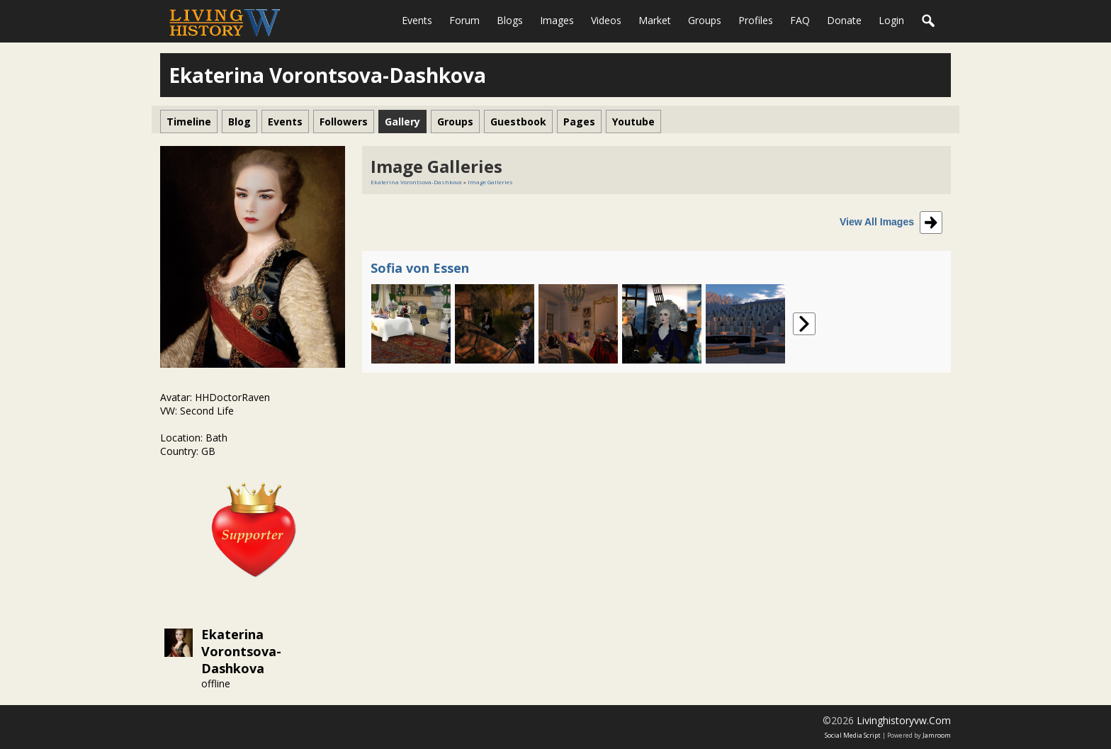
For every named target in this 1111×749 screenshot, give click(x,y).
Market (654, 20)
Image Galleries (490, 182)
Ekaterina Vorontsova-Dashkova (241, 651)
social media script (853, 735)
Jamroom (937, 735)
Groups (704, 20)
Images (557, 20)
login (891, 20)
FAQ (800, 20)
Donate (844, 20)
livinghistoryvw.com (904, 720)
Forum (464, 20)
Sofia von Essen (420, 267)
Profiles (755, 20)
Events (417, 20)
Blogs (510, 20)
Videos (606, 20)
